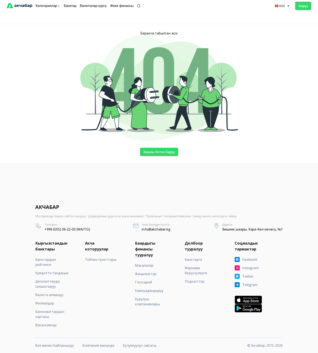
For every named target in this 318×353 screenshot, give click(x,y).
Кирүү (303, 6)
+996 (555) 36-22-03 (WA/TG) (67, 229)
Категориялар (48, 6)
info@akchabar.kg (156, 229)
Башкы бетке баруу (159, 152)
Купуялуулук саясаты (139, 345)
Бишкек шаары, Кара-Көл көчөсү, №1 (252, 229)
